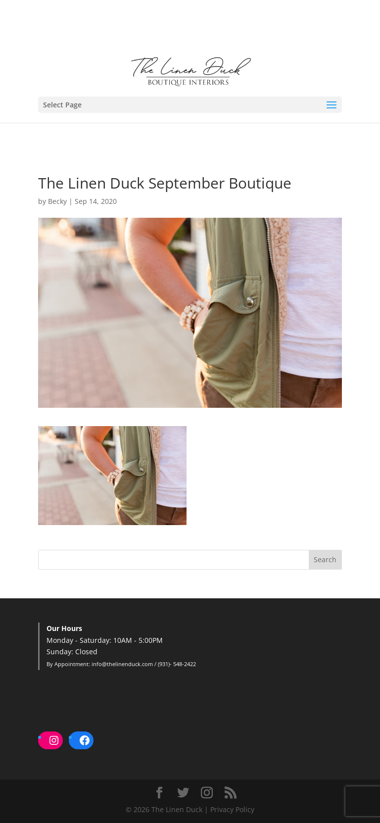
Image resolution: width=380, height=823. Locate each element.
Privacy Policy (232, 809)
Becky (57, 201)
